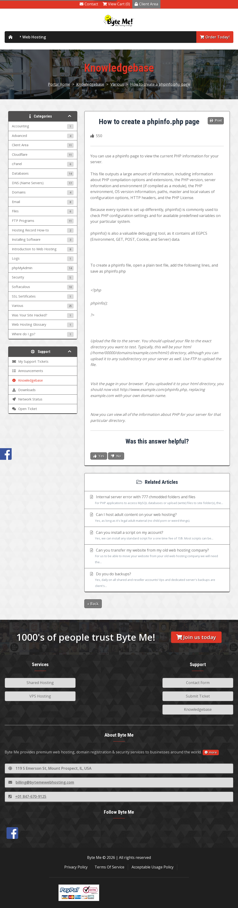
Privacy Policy (76, 867)
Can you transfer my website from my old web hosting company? (157, 556)
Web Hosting (34, 37)
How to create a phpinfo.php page (160, 84)
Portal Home (59, 84)
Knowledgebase (90, 84)
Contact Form (198, 682)
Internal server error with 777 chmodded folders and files (157, 500)
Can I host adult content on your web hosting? (157, 518)
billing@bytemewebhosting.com (41, 782)
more (211, 752)
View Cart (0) (116, 4)
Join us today (196, 637)
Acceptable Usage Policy (152, 867)
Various (117, 84)
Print (216, 120)
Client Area (146, 4)
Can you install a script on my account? (157, 536)
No (116, 456)
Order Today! (215, 37)
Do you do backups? (157, 580)
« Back (93, 603)
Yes (98, 456)
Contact (89, 4)
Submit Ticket (198, 696)
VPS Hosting (40, 696)
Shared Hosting (40, 682)
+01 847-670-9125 (27, 796)
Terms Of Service (109, 867)
